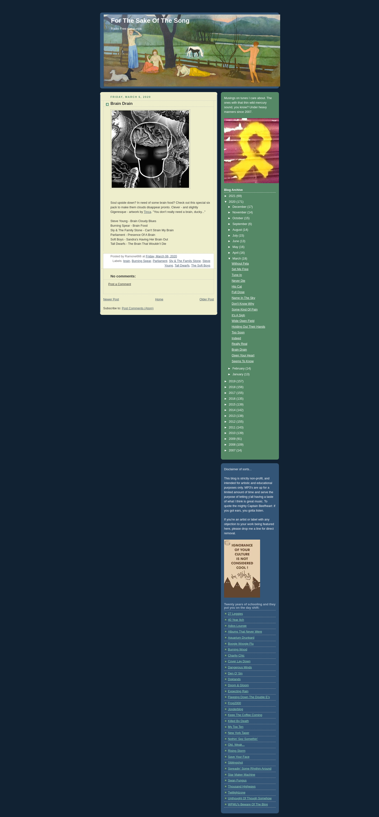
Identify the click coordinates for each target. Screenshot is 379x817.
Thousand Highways (241, 786)
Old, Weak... (236, 744)
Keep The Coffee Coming (245, 715)
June (236, 241)
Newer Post (111, 299)
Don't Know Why (243, 303)
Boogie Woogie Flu (241, 643)
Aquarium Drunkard (241, 637)
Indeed (236, 338)
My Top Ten (235, 727)
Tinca (147, 212)
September (240, 224)
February (239, 368)
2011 (233, 427)
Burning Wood (237, 649)
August (238, 229)
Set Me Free (240, 269)
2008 (233, 444)
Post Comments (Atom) (137, 308)
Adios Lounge (237, 626)
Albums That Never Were (245, 631)
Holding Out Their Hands (248, 326)
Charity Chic (236, 655)
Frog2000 (234, 703)
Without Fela (240, 263)
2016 (233, 398)
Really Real (239, 344)
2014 (233, 410)
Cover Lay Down (239, 661)
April (236, 252)
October (238, 218)
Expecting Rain (238, 691)
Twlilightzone (236, 792)
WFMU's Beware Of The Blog (248, 804)
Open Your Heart (243, 355)
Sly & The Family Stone (185, 261)
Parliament (160, 261)
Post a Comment (119, 284)
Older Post (206, 299)
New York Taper (238, 733)
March (237, 258)
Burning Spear (141, 261)
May (236, 247)
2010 (233, 433)
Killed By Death (238, 721)
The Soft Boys (200, 265)
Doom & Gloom (238, 685)
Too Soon (238, 332)
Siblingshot (235, 762)
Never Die (238, 280)
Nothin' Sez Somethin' (243, 739)
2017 (233, 393)
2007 (233, 450)
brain (126, 261)
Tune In (237, 275)
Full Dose (238, 292)
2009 (233, 439)
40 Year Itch (236, 620)
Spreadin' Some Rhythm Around (249, 768)
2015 (233, 404)
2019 (233, 381)
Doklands (234, 679)
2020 (233, 201)
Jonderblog (235, 709)
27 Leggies (235, 613)
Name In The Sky (243, 298)
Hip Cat (237, 286)
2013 (233, 416)
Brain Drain (239, 349)
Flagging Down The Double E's (249, 697)
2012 (233, 421)
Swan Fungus (237, 780)
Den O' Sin (235, 673)
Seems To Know (243, 361)
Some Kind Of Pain (245, 309)
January (238, 374)
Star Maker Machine (241, 774)
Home (159, 299)
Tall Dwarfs (182, 265)
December (240, 207)
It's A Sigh (238, 315)
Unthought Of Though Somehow (250, 798)
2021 (233, 196)
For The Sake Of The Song (150, 20)
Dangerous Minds (240, 667)
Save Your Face (238, 757)
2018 (233, 387)
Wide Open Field (243, 321)
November (240, 212)
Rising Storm (236, 750)
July (236, 235)
